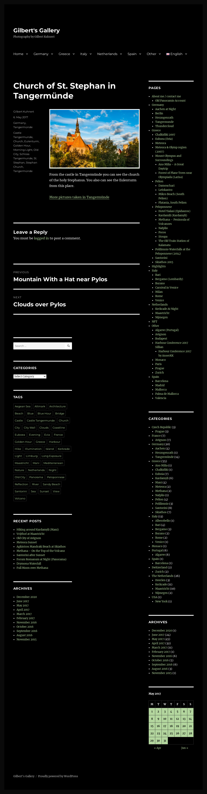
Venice (159, 300)
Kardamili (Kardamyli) (172, 215)
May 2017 (23, 605)
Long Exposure (51, 456)
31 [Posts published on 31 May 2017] (165, 740)
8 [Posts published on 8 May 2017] (152, 719)
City (17, 427)
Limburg (32, 456)
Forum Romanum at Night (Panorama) (42, 559)
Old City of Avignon (29, 538)
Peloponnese (55, 477)
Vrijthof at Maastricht (30, 534)
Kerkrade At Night (166, 309)
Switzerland (159, 567)
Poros (162, 232)
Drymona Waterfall (29, 563)
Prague (159, 368)
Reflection (21, 484)
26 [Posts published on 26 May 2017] (177, 733)
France (58, 434)
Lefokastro (165, 190)
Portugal (157, 550)
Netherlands (107, 54)
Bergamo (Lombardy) (169, 279)
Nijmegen (161, 317)
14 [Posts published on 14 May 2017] (190, 719)
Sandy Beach (51, 484)
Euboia (159, 474)
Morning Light (22, 149)
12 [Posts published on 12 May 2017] (177, 719)
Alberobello (162, 520)
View (56, 491)
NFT (154, 321)
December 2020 (27, 597)
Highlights (159, 266)
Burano (160, 283)
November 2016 (27, 622)
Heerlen (160, 580)
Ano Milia (161, 465)
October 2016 (25, 626)
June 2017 (23, 601)
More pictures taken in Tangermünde (79, 197)
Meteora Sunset (27, 542)
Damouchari (166, 185)
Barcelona (161, 381)
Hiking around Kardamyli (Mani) (38, 529)
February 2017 (26, 618)
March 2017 (24, 614)
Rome (159, 296)
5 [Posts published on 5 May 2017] (177, 711)
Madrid (160, 385)
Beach (19, 413)
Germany (41, 54)
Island (50, 448)
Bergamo (161, 529)
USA (154, 597)
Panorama (36, 477)
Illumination (33, 448)
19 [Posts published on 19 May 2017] (177, 726)
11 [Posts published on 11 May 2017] (171, 719)
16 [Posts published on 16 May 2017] (158, 726)
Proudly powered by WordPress (58, 776)
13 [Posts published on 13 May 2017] (184, 719)
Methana (161, 491)
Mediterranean (53, 463)
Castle (19, 420)
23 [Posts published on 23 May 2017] (158, 733)
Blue (30, 413)
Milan (159, 292)
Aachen (160, 448)
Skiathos (161, 512)
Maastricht (22, 463)
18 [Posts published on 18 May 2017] (171, 726)
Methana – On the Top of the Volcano (41, 551)
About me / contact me (166, 96)
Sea (33, 491)
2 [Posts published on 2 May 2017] (158, 711)
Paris (158, 364)
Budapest (161, 338)
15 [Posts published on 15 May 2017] (152, 726)
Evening (34, 434)
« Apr (157, 748)
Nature (19, 470)
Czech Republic (161, 427)
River (35, 484)
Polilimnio (162, 503)
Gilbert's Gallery (36, 30)
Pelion (159, 181)
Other (151, 54)
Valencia (160, 398)
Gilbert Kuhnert (23, 111)
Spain (132, 54)
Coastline (59, 427)
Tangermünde (23, 127)
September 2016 (27, 631)
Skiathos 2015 (164, 262)
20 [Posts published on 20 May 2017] (184, 726)
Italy (83, 54)
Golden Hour (21, 145)
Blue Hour (44, 413)
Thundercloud (164, 126)
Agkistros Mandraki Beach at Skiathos (41, 546)
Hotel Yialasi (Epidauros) (174, 211)
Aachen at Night (165, 109)
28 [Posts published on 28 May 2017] (190, 733)
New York (161, 601)
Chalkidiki (161, 469)
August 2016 (25, 635)
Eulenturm (31, 141)
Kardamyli (161, 478)
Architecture (57, 406)
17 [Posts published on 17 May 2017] (164, 726)
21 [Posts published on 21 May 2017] (190, 726)
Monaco (160, 360)
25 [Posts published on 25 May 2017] (171, 733)
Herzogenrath (164, 117)
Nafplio (163, 228)
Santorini (21, 491)
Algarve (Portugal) (167, 330)
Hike (18, 448)
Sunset (44, 491)
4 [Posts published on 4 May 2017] (171, 711)
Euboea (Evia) (164, 139)
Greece (64, 54)
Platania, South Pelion (172, 202)
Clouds (44, 427)
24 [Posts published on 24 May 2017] (165, 733)
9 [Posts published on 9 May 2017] (158, 719)
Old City (20, 477)
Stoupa (162, 236)
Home (18, 54)
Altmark (40, 406)
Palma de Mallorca (167, 394)
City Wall (29, 427)
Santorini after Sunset (31, 555)
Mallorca (161, 389)
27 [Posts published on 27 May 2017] (184, 733)
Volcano (20, 498)
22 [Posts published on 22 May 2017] (152, 733)
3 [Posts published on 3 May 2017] (165, 711)
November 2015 (27, 639)
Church (18, 141)
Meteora (160, 143)
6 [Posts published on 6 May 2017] (184, 711)
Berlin (159, 113)
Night (52, 470)
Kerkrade (64, 448)
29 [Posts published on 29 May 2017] (152, 740)
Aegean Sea (23, 406)
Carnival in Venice (166, 287)
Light (18, 456)
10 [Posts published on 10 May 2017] (164, 719)
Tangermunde (164, 122)
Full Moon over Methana (32, 568)
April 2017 (23, 609)
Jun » (184, 748)
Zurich (159, 372)
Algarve (160, 554)
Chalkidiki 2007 (165, 134)
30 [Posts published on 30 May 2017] (158, 740)
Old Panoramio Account (170, 100)
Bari (158, 275)
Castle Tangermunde (41, 420)
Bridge (59, 413)
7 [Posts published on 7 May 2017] (190, 711)
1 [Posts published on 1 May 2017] (152, 711)
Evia (47, 434)
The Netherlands (162, 576)
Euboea (20, 434)
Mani (36, 463)
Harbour (54, 441)
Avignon (160, 334)
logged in (41, 238)
